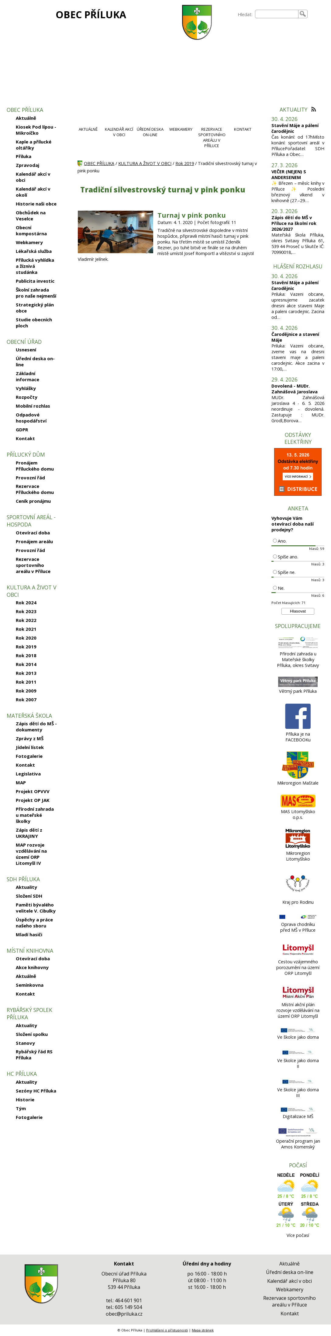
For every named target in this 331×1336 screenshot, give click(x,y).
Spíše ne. (286, 572)
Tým (21, 1108)
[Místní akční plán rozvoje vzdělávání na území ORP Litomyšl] (298, 999)
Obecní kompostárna (31, 230)
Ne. (281, 588)
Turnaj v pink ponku (191, 215)
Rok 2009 (26, 691)
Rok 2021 (26, 629)
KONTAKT (242, 129)
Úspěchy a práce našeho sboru (34, 923)
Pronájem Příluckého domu (35, 466)
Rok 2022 (26, 620)
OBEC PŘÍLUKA (91, 14)
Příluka (23, 156)
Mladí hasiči (29, 934)
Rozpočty (26, 397)
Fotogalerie (29, 756)
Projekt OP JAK (33, 800)
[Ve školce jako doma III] (298, 1084)
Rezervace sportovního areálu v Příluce (33, 565)
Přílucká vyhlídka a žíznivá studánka (35, 266)
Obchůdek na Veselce (31, 215)
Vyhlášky (26, 388)
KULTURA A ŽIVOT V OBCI (144, 163)
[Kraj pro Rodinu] (297, 896)
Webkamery (29, 242)
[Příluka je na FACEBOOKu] (297, 728)
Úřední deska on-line (35, 361)
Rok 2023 (26, 611)
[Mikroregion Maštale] (298, 777)
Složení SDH (29, 896)
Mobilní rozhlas (33, 406)
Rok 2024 (26, 602)
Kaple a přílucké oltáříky (33, 145)
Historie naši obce (36, 204)
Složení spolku (32, 1034)
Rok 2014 (26, 664)
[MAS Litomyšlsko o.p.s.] (298, 806)
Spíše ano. (288, 557)
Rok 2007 (26, 699)
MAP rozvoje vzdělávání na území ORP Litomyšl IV (31, 854)
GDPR (22, 429)
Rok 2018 (26, 655)
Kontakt (25, 438)
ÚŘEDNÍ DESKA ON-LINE (150, 131)
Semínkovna (29, 985)
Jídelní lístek (30, 747)
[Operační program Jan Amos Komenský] (298, 1135)
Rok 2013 (26, 673)
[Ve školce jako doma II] (298, 1055)
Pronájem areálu (34, 541)
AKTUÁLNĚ (88, 129)
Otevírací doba (33, 533)
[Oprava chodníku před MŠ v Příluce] (298, 918)
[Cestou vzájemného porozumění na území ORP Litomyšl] (298, 956)
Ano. (282, 541)
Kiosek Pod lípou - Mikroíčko (36, 130)
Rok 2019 (26, 647)
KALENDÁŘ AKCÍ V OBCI (119, 131)
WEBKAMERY (180, 129)
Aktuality (26, 887)
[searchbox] (276, 14)
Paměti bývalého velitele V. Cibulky (36, 908)
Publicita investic (35, 281)
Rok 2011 (26, 682)
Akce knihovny (32, 967)
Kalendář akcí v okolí (33, 192)
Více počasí (298, 1235)
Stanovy (25, 1043)
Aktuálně (26, 118)
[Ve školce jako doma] (298, 1031)
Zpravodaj (27, 165)
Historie (25, 1099)
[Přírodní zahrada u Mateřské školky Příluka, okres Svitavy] (298, 648)
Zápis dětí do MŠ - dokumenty (36, 726)
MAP (21, 782)
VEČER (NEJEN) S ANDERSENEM (288, 174)
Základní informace (27, 376)
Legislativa (28, 774)
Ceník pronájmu (33, 501)
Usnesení (26, 350)
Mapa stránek (203, 1330)
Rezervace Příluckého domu (35, 489)
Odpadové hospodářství (31, 418)
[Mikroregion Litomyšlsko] (297, 847)
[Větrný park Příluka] (298, 685)
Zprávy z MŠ (29, 738)
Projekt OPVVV (33, 791)
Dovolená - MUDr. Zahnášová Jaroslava (294, 389)
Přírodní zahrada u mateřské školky (35, 815)
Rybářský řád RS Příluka (34, 1054)
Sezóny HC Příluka (36, 1091)
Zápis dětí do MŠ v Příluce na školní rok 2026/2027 (293, 223)
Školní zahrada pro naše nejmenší (36, 293)
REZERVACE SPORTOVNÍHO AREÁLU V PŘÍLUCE (212, 137)
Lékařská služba (34, 251)
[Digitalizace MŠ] (298, 1110)
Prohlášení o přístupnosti (167, 1330)
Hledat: (245, 14)
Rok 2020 (26, 638)
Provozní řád (30, 478)
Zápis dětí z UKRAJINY (29, 833)
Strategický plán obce (35, 308)
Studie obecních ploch (34, 322)
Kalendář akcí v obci (33, 177)
